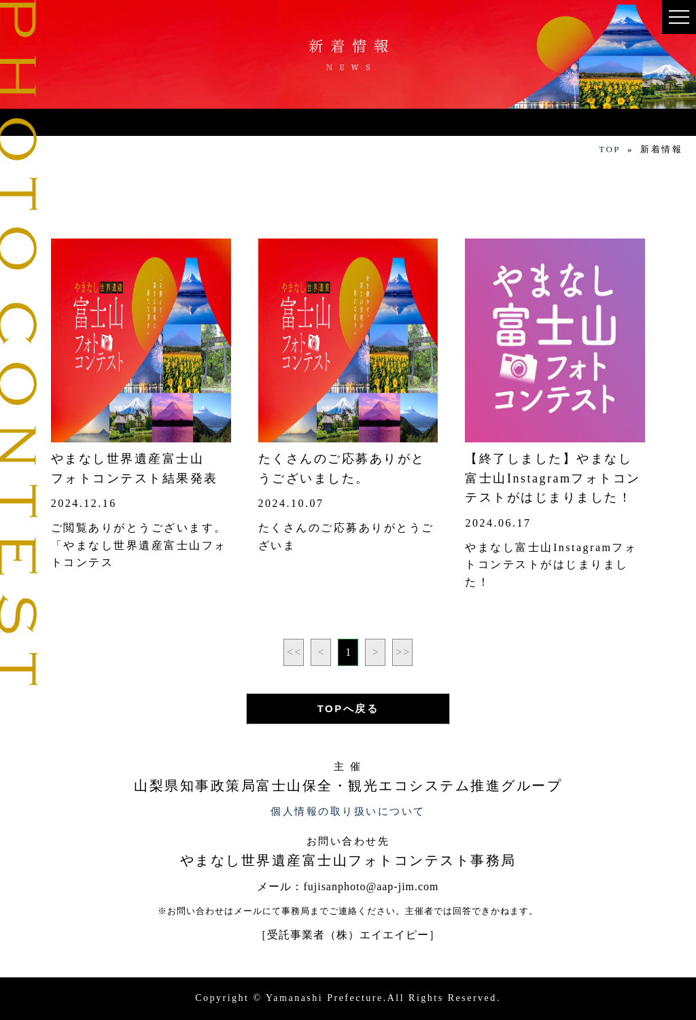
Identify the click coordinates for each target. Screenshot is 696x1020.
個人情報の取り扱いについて (348, 811)
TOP (610, 149)
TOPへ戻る (348, 708)
